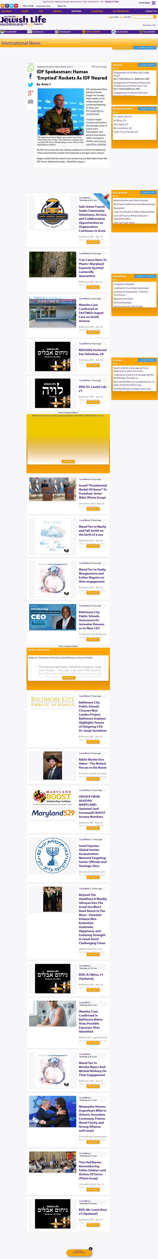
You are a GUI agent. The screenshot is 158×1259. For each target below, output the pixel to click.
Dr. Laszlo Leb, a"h (122, 116)
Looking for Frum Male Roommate (131, 288)
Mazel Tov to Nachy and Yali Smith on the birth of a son (92, 530)
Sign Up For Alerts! (122, 47)
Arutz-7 (70, 66)
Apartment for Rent (123, 298)
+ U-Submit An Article (145, 47)
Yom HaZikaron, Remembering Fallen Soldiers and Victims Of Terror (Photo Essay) (92, 1170)
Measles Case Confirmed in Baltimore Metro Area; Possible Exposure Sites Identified (91, 1021)
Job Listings (120, 192)
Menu (147, 3)
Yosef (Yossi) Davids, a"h (125, 131)
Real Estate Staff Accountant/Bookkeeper (134, 204)
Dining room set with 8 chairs (128, 306)
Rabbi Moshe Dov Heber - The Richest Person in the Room (92, 763)
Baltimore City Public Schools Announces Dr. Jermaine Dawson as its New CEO (91, 620)
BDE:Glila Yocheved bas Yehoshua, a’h (93, 352)
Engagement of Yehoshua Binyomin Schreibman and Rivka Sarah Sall (131, 84)
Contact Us (151, 11)
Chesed (25, 11)
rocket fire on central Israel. (95, 112)
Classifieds (97, 11)
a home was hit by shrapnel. (96, 142)
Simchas (57, 11)
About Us (62, 6)
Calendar (6, 11)
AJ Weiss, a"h (119, 120)
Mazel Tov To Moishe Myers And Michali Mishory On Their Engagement (92, 1069)
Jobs (41, 11)
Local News (84, 197)
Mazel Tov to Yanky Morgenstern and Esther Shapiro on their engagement (92, 575)
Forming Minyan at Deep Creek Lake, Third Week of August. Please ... (132, 390)
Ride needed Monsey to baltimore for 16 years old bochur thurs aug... (133, 383)
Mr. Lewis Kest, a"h (122, 128)
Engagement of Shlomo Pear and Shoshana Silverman (130, 94)
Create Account (43, 6)
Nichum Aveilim (121, 11)
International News (21, 43)
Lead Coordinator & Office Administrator (134, 211)
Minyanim (76, 11)
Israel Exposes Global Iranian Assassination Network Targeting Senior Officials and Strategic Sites (93, 856)
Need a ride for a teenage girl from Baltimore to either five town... (130, 369)
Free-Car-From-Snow (124, 222)
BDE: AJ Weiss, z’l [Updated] (91, 976)
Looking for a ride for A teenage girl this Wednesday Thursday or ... (133, 376)
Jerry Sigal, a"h (120, 124)
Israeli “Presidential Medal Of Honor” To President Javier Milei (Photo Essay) (93, 491)
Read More (93, 242)
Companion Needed (123, 284)
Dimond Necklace (122, 302)
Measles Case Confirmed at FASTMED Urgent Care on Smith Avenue (91, 313)
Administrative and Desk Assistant (130, 200)
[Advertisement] (82, 176)
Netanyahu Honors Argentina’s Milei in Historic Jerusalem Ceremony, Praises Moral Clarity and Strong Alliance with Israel (92, 1118)
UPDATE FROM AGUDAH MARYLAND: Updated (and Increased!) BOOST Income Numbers (92, 806)
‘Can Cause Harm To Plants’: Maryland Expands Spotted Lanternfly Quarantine (93, 268)
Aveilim (151, 108)
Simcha (151, 65)
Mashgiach (119, 208)
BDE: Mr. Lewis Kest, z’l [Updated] (93, 1212)
